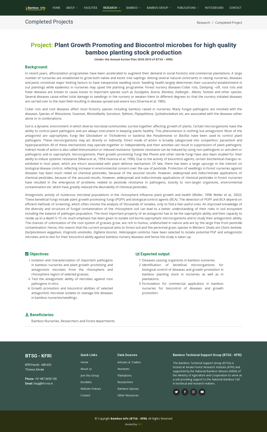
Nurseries (123, 369)
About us (86, 369)
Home (56, 7)
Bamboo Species (128, 388)
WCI (140, 424)
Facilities (90, 7)
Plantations (124, 375)
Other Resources (128, 395)
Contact (235, 7)
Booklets (86, 382)
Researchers (125, 382)
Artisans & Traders (129, 362)
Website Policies (91, 388)
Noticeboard (214, 7)
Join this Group (90, 375)
